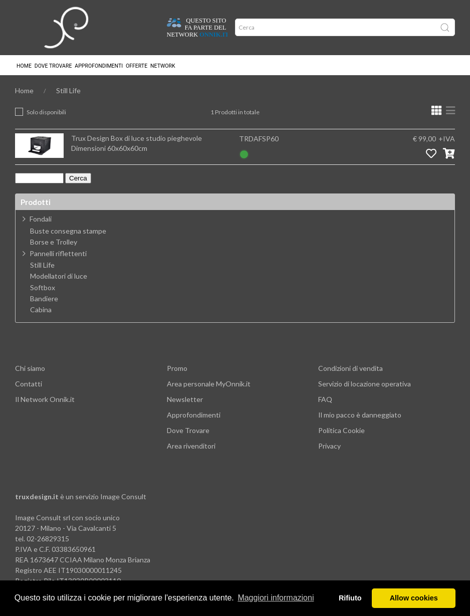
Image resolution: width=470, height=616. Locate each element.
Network (162, 66)
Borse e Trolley (53, 242)
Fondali (41, 219)
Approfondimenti (99, 66)
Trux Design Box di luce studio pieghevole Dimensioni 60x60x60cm (136, 143)
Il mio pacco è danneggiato (359, 414)
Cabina (41, 310)
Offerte (136, 66)
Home (24, 66)
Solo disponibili (46, 112)
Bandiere (44, 299)
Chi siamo (30, 368)
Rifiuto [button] (350, 598)
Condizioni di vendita (350, 368)
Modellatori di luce (58, 276)
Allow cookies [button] (414, 598)
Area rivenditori (191, 446)
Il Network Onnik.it (45, 399)
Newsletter (185, 399)
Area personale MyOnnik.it (209, 383)
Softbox (42, 288)
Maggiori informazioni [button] (276, 597)
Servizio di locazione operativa (364, 383)
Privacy (329, 446)
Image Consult (123, 496)
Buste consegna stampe (68, 231)
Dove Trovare (188, 430)
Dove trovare (53, 66)
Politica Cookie (341, 430)
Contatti (28, 383)
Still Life (68, 90)
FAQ (325, 399)
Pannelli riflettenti (58, 253)
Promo (177, 368)
